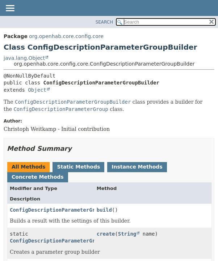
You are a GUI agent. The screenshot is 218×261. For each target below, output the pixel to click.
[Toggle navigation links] (10, 9)
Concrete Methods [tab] (38, 177)
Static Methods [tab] (78, 167)
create (106, 234)
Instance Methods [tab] (137, 167)
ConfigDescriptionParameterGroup (57, 210)
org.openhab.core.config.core (66, 36)
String (127, 234)
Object (37, 90)
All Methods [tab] (28, 167)
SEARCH (104, 22)
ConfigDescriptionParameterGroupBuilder (68, 241)
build (104, 210)
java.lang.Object (24, 58)
